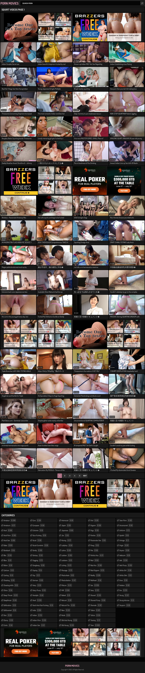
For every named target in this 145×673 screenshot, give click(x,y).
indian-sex (39, 625)
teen (95, 625)
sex (95, 585)
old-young (68, 625)
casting (9, 575)
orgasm (96, 525)
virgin (124, 545)
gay (36, 575)
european (39, 525)
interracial (68, 520)
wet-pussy (125, 565)
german (38, 580)
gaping (37, 570)
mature (67, 585)
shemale (96, 605)
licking (67, 565)
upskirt (124, 535)
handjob (38, 595)
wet (123, 560)
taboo (95, 610)
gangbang (39, 565)
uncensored (126, 525)
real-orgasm (98, 570)
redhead (96, 580)
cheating (9, 580)
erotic (8, 625)
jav (65, 535)
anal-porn (10, 535)
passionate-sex (98, 540)
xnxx (123, 580)
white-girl (125, 570)
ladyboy (67, 545)
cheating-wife (11, 585)
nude (66, 615)
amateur (10, 520)
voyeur (124, 550)
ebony (8, 620)
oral (95, 520)
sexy (95, 590)
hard (37, 600)
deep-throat (11, 595)
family (37, 550)
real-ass (96, 565)
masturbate (68, 575)
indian (37, 615)
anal (8, 530)
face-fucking (39, 535)
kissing (66, 540)
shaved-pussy (98, 600)
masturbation (69, 580)
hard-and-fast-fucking (43, 605)
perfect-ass (97, 555)
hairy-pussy (39, 590)
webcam (124, 555)
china (8, 590)
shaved (96, 595)
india (37, 610)
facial (37, 540)
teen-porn (125, 520)
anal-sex (10, 540)
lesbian (67, 555)
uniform (124, 530)
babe (8, 545)
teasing (96, 620)
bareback (9, 550)
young (124, 595)
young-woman (126, 600)
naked (66, 595)
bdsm (8, 565)
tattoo (96, 615)
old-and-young (69, 620)
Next (85, 476)
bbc (8, 555)
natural (67, 600)
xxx (123, 590)
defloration (10, 605)
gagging (38, 560)
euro (37, 520)
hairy (37, 585)
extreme (38, 530)
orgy (95, 530)
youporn (124, 605)
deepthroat (10, 600)
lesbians (67, 560)
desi (8, 615)
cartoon (9, 570)
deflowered (10, 610)
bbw (8, 560)
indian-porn (39, 620)
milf (66, 590)
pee (94, 550)
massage (67, 570)
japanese (68, 530)
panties (96, 535)
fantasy (38, 555)
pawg (95, 545)
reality (96, 575)
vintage (124, 540)
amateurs (10, 525)
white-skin (125, 575)
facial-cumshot (40, 545)
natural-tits (68, 605)
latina (66, 550)
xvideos (124, 585)
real (95, 560)
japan (66, 525)
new (66, 610)
